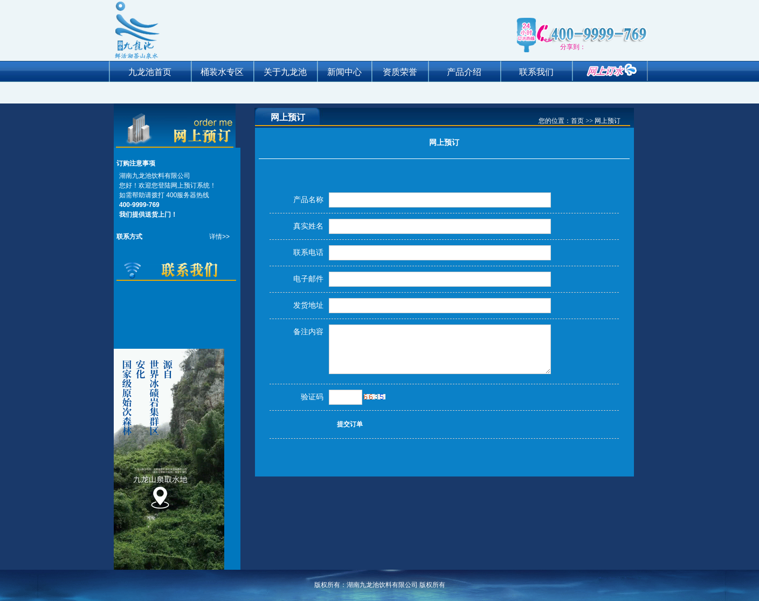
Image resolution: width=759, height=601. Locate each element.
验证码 (312, 397)
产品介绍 (464, 72)
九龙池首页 (149, 72)
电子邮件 (308, 279)
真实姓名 (308, 226)
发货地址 (308, 305)
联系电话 (308, 252)
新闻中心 (344, 72)
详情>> (219, 236)
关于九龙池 (285, 72)
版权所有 (432, 585)
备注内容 (308, 332)
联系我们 (536, 72)
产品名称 (308, 200)
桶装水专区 (222, 72)
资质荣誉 (400, 72)
